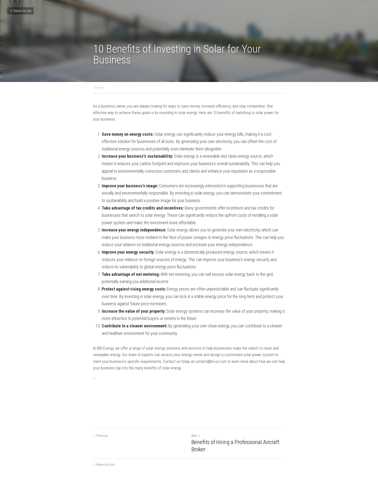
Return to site (20, 11)
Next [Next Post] (196, 436)
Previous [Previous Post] (100, 436)
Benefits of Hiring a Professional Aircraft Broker (235, 446)
